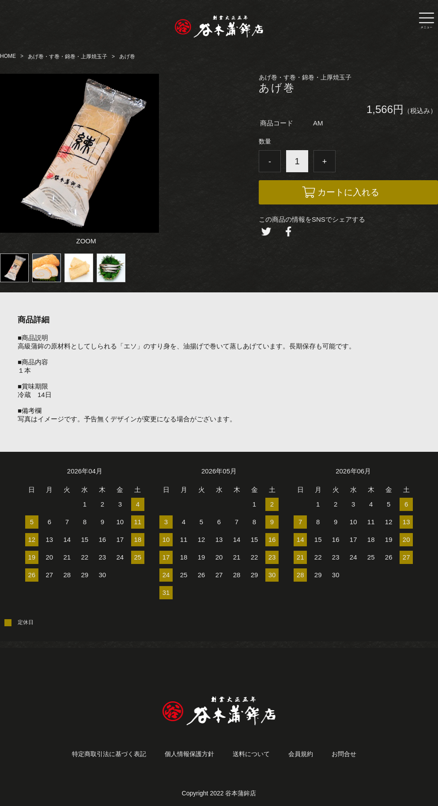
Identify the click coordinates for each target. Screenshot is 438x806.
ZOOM (86, 241)
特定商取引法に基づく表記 (109, 753)
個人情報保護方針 (189, 753)
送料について (251, 753)
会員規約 (300, 753)
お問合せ (344, 753)
